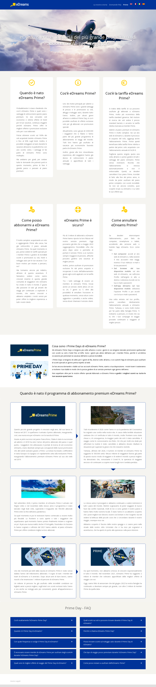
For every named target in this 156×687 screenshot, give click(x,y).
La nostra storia (100, 5)
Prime (125, 5)
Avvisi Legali (15, 681)
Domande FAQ (115, 5)
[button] (43, 622)
